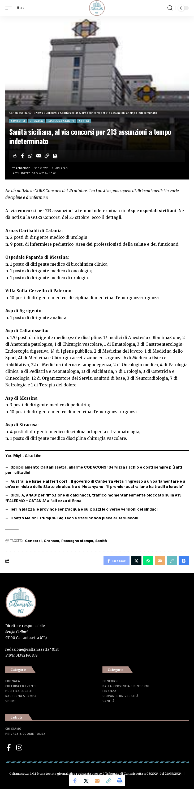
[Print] (55, 156)
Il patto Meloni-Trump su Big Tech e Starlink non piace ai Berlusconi (74, 517)
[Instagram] (19, 747)
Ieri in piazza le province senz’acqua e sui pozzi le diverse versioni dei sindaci (84, 509)
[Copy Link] (47, 156)
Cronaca (36, 121)
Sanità (84, 121)
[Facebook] (8, 747)
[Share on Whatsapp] (30, 156)
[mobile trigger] (9, 8)
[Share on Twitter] (86, 780)
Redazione (23, 168)
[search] (170, 8)
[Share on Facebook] (22, 156)
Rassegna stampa (61, 121)
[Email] (38, 156)
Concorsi (18, 121)
